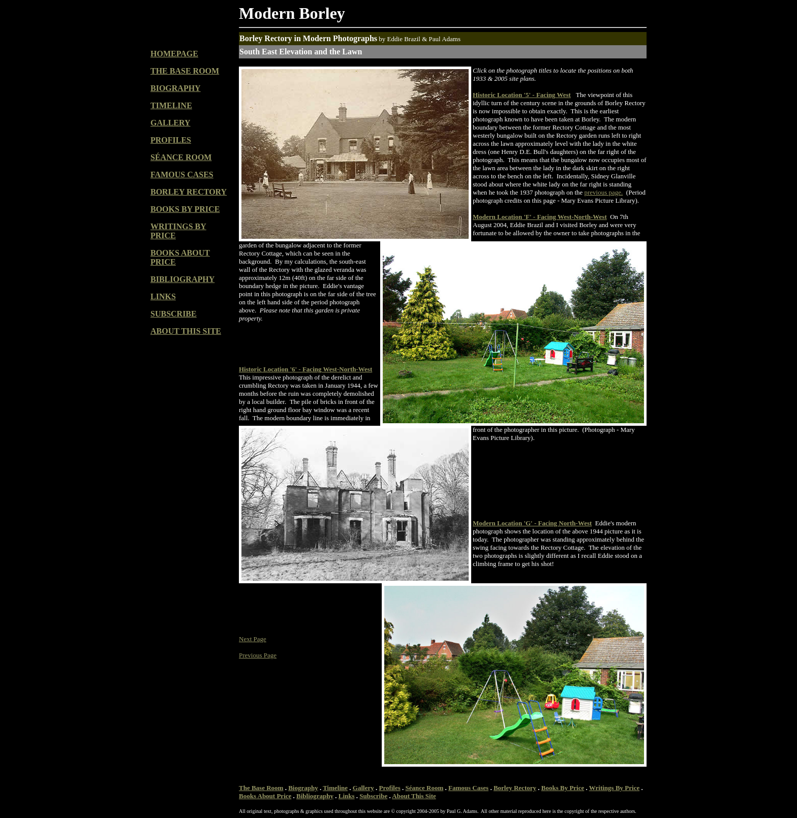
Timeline (335, 788)
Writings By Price (614, 788)
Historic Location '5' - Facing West (522, 95)
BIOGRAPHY (175, 88)
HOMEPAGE (174, 53)
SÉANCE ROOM (180, 157)
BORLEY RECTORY (188, 191)
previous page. (604, 192)
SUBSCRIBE (173, 313)
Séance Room (425, 788)
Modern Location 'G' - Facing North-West (532, 523)
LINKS (163, 296)
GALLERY (170, 122)
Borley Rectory (515, 788)
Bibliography (314, 796)
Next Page (252, 639)
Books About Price (265, 796)
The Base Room (261, 788)
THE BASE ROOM (184, 71)
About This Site (414, 796)
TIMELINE (171, 105)
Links (347, 796)
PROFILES (170, 140)
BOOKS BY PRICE (185, 209)
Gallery (363, 788)
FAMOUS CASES (181, 174)
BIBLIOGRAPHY (182, 279)
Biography (303, 788)
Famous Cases (468, 788)
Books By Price (563, 788)
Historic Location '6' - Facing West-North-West (305, 369)
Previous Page (258, 655)
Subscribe (373, 796)
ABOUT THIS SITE (185, 331)
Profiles (389, 788)
